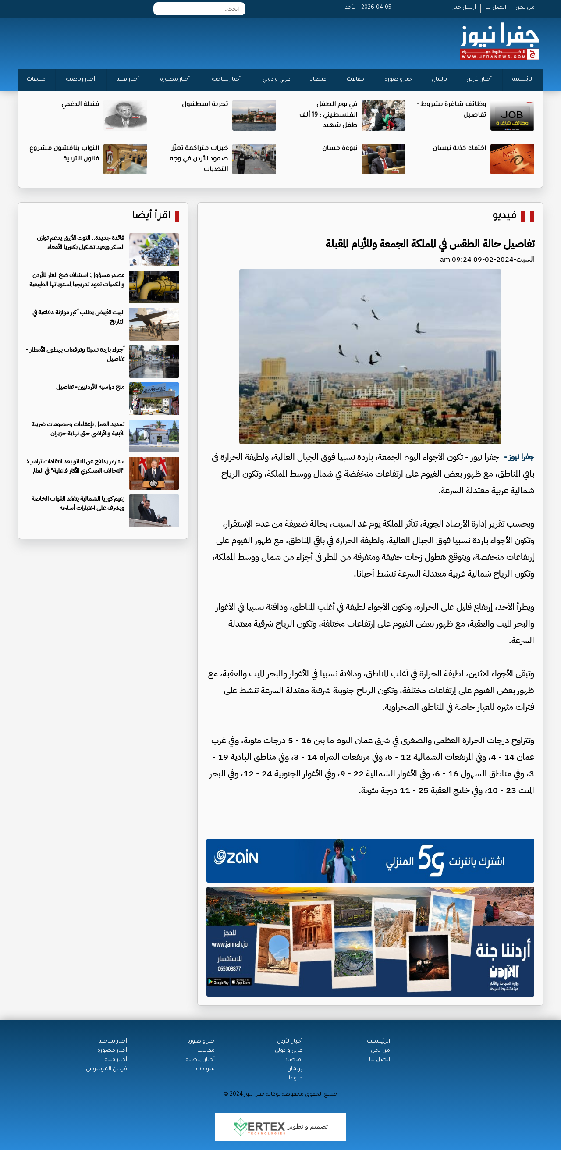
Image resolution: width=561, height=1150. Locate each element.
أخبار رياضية (80, 80)
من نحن (525, 8)
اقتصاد (319, 80)
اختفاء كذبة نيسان (459, 149)
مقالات (355, 80)
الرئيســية (378, 1042)
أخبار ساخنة (226, 80)
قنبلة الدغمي (80, 105)
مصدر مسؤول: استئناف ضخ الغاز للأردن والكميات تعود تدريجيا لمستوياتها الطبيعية (76, 280)
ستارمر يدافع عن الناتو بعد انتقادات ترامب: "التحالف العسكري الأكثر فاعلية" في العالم (75, 466)
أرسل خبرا (463, 8)
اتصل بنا (495, 8)
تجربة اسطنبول (205, 105)
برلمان (439, 80)
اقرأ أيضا (151, 216)
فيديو (505, 216)
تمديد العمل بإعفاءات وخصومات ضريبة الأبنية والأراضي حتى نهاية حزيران (78, 429)
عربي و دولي (276, 80)
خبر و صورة (398, 80)
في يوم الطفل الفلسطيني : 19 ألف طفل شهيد (328, 116)
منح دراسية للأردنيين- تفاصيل (90, 387)
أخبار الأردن (479, 80)
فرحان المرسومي (106, 1069)
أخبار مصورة (175, 80)
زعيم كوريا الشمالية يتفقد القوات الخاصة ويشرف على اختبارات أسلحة (78, 503)
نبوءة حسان (339, 149)
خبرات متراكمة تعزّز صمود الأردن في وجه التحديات (199, 160)
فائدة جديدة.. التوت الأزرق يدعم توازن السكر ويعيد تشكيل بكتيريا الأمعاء (80, 242)
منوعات (36, 80)
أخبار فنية (128, 80)
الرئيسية (522, 80)
